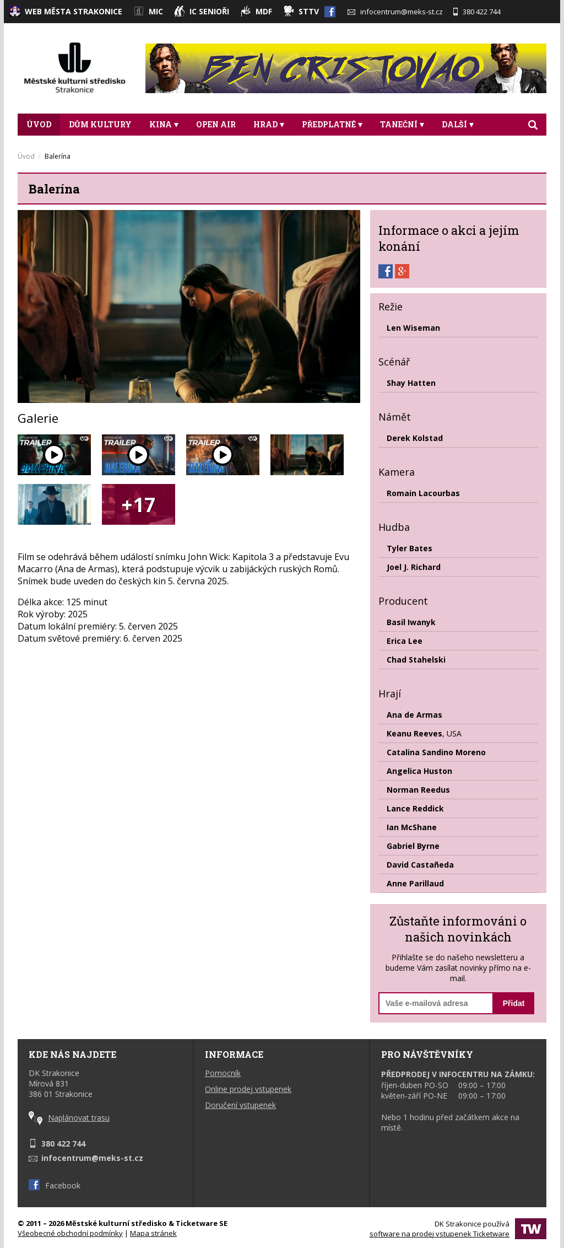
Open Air (216, 124)
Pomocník (223, 1073)
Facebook (54, 1185)
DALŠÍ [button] (458, 124)
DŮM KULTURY (100, 124)
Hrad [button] (268, 124)
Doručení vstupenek (240, 1105)
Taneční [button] (402, 124)
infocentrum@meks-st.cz (395, 12)
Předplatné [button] (332, 124)
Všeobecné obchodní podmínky (70, 1233)
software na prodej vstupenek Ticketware (439, 1234)
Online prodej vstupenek (248, 1089)
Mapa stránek (153, 1233)
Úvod (38, 124)
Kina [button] (163, 124)
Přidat (514, 1003)
